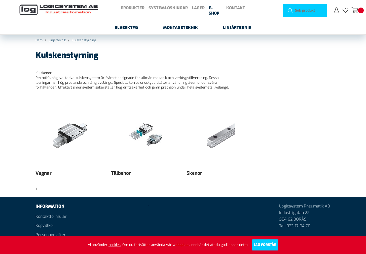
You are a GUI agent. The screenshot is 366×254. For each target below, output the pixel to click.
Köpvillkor (44, 225)
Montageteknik (180, 27)
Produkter (132, 8)
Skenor (194, 173)
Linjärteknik (237, 27)
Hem (39, 40)
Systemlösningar (168, 8)
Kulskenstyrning (84, 40)
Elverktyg (126, 27)
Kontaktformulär (51, 216)
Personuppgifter (50, 234)
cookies (114, 244)
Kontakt (235, 8)
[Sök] (305, 10)
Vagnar (43, 173)
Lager (198, 8)
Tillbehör (121, 173)
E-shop (214, 10)
